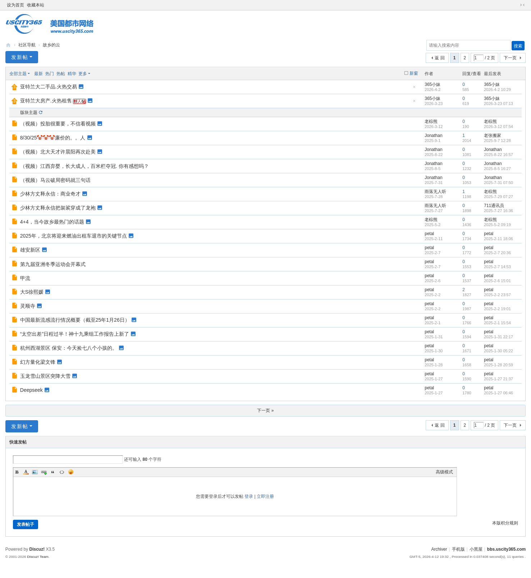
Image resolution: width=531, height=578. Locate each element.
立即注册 (265, 496)
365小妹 (432, 84)
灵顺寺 (27, 306)
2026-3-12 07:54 (498, 126)
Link (43, 472)
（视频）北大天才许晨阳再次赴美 (58, 152)
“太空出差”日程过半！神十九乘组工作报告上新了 (74, 334)
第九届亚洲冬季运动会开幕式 (53, 264)
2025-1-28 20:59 (498, 365)
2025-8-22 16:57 (498, 154)
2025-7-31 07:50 (498, 182)
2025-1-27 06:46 (498, 393)
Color (25, 472)
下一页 (510, 57)
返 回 (439, 57)
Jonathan (433, 135)
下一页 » (265, 410)
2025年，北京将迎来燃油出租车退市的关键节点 (73, 236)
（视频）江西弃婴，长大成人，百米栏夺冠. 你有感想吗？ (84, 166)
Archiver (439, 549)
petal (429, 233)
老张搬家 (492, 135)
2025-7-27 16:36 (498, 210)
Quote (52, 472)
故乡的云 (51, 44)
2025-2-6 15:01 (497, 281)
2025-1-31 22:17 (498, 337)
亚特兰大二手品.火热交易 (48, 87)
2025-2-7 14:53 (497, 267)
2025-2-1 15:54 (497, 323)
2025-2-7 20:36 (497, 253)
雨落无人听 (435, 191)
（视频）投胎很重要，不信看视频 (58, 124)
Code (61, 472)
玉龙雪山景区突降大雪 (45, 376)
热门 (49, 73)
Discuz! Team (38, 557)
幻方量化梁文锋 (37, 362)
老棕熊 (431, 121)
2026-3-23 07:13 (498, 103)
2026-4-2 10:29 (497, 89)
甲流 (25, 278)
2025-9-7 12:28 (497, 140)
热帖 (60, 73)
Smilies (70, 472)
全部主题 (18, 73)
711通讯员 (494, 205)
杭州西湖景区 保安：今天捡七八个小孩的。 (68, 348)
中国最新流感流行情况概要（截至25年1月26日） (75, 320)
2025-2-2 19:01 (497, 309)
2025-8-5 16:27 (497, 168)
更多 (82, 73)
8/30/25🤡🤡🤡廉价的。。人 (53, 138)
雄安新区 (30, 250)
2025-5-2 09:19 (497, 225)
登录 (248, 496)
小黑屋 (476, 549)
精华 (72, 73)
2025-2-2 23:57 (497, 295)
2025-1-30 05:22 (498, 351)
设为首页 (15, 5)
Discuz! (37, 549)
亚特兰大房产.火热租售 (46, 101)
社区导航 (27, 44)
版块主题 (28, 112)
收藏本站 (35, 5)
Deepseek (31, 390)
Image (34, 472)
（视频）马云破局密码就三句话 (55, 180)
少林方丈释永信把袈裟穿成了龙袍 (58, 208)
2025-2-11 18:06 (498, 239)
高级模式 (444, 471)
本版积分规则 (505, 523)
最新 (38, 73)
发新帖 (19, 57)
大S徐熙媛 (32, 292)
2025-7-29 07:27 (498, 196)
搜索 (518, 46)
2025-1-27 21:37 (498, 379)
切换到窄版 (522, 5)
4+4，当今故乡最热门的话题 (52, 222)
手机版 (458, 549)
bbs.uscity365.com (8, 45)
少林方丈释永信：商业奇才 (50, 194)
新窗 (413, 73)
